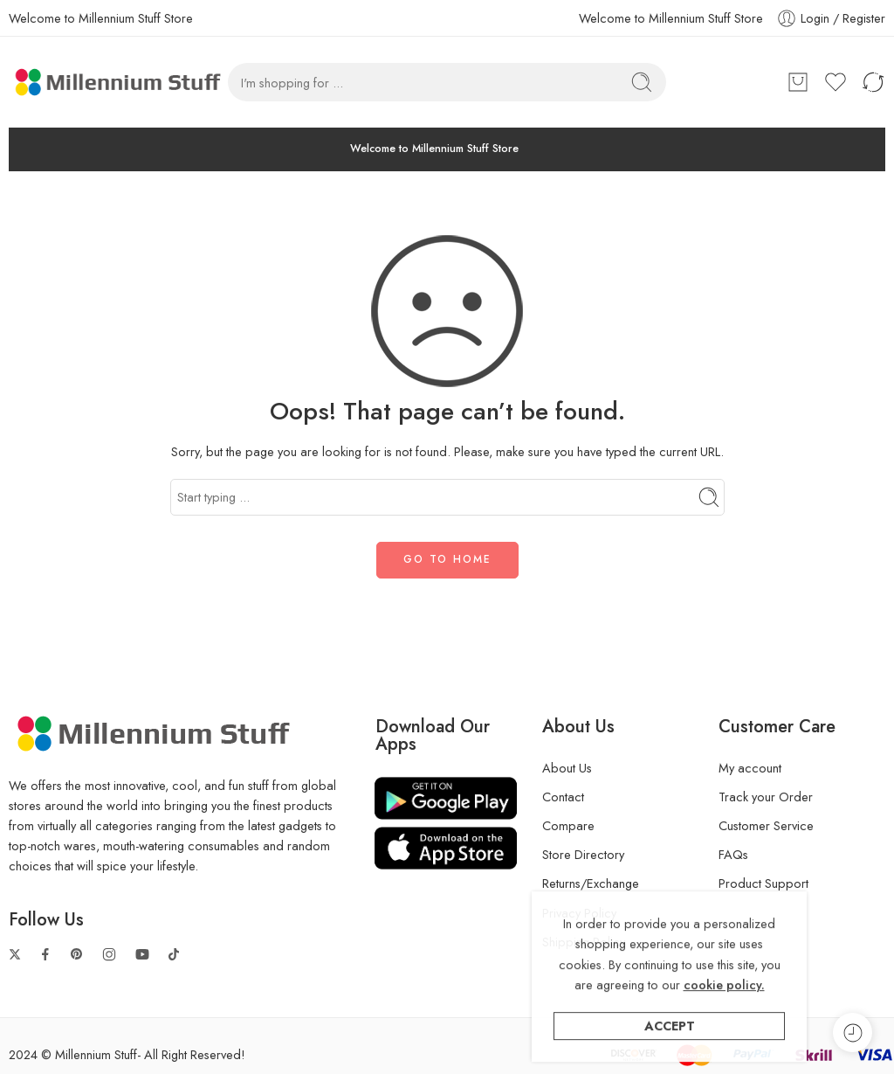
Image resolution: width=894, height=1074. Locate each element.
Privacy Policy (579, 913)
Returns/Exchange (590, 883)
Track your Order (766, 796)
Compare (568, 825)
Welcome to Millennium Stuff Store (671, 18)
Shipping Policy (583, 941)
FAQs (733, 854)
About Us (567, 768)
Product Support (763, 883)
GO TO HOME (447, 559)
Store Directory (583, 854)
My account (750, 768)
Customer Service (766, 825)
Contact (563, 796)
